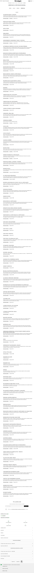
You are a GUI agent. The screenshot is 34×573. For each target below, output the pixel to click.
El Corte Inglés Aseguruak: (9, 175)
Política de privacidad (5, 568)
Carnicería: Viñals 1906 (8, 113)
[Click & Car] (3, 515)
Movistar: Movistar (7, 317)
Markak (18, 8)
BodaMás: (5, 87)
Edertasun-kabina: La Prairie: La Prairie (12, 161)
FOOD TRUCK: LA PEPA (7, 228)
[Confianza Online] (22, 561)
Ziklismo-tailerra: (7, 492)
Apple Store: (6, 28)
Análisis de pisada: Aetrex (9, 21)
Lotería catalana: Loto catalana (10, 305)
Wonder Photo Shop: (8, 485)
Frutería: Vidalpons (7, 252)
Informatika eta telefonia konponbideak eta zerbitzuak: (16, 284)
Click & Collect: (6, 133)
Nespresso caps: (7, 324)
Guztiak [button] (17, 12)
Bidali (26, 506)
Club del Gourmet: (7, 140)
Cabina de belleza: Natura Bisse (10, 101)
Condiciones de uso (5, 566)
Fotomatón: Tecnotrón (8, 245)
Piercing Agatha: (7, 404)
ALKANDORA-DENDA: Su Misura (9, 14)
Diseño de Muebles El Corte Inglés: (11, 154)
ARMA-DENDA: (6, 33)
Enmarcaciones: (7, 196)
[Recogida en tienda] (5, 517)
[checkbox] (6, 509)
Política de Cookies (5, 570)
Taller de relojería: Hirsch (9, 457)
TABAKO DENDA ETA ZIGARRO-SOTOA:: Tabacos (12, 451)
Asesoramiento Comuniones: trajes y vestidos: (14, 40)
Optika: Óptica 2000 (7, 352)
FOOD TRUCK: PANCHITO (8, 233)
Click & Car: (5, 126)
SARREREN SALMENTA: (7, 431)
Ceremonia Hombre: (7, 120)
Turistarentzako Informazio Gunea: (11, 471)
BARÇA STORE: (6, 60)
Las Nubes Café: (6, 298)
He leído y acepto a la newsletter (18, 509)
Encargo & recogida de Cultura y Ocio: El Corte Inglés (15, 182)
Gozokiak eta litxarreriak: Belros (11, 259)
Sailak (14, 8)
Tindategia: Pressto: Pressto (10, 464)
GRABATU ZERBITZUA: (7, 266)
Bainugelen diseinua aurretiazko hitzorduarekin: (14, 53)
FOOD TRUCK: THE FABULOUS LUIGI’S (10, 238)
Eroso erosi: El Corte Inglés (9, 201)
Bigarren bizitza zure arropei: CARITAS (12, 80)
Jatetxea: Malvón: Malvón (9, 291)
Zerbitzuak (23, 8)
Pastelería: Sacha (7, 376)
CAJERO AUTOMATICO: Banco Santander (11, 108)
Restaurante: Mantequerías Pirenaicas (12, 424)
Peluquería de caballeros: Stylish (11, 383)
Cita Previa (10, 18)
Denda (10, 8)
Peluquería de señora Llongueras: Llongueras (14, 390)
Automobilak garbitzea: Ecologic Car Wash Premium (15, 46)
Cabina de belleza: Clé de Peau (10, 94)
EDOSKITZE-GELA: (6, 168)
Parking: (5, 369)
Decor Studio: (6, 147)
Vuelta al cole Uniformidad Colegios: (11, 478)
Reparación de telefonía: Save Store (11, 417)
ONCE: (4, 339)
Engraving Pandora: (7, 189)
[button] (17, 528)
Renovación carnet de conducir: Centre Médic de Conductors (17, 411)
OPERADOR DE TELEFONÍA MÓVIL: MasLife (11, 345)
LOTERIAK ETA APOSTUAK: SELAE (9, 311)
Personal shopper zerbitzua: (10, 397)
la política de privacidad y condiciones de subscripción (18, 509)
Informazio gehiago (5, 18)
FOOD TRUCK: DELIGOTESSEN (9, 221)
